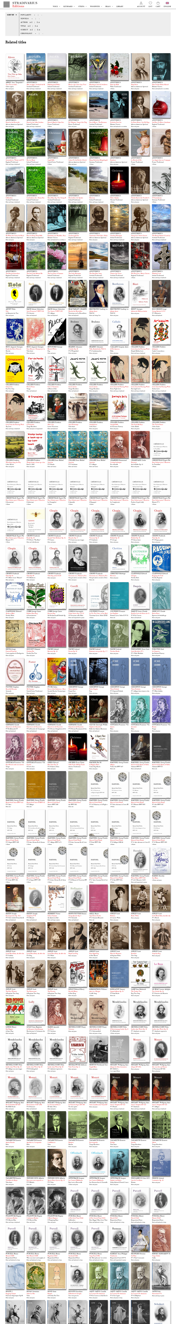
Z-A (38, 22)
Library (119, 6)
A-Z (31, 22)
